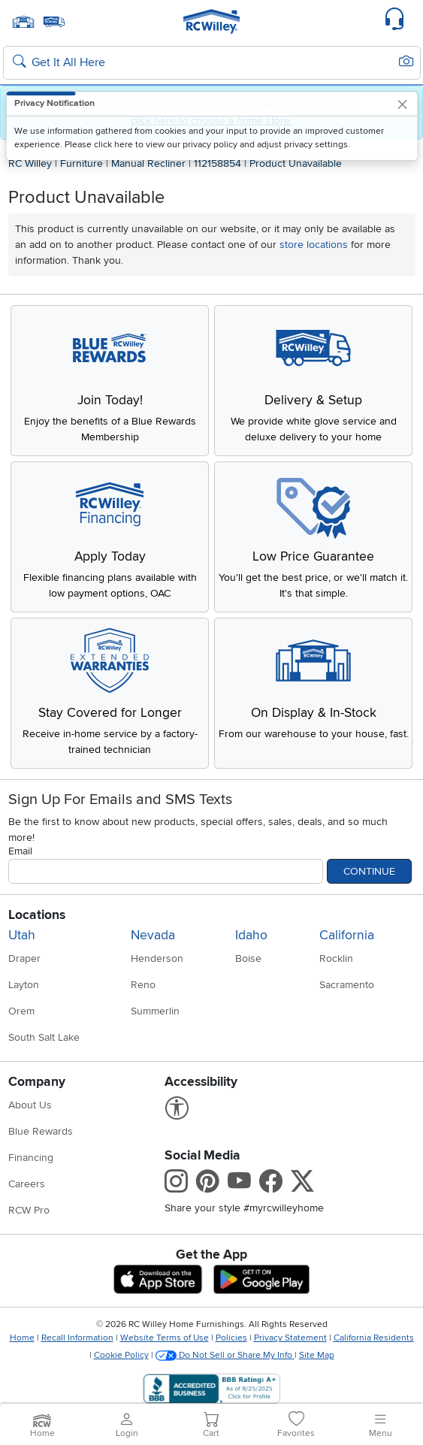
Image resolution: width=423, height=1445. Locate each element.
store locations (313, 244)
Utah (21, 935)
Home (22, 1338)
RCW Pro (29, 1210)
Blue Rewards (40, 1131)
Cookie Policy (121, 1355)
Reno (143, 984)
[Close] (402, 104)
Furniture (81, 163)
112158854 (217, 163)
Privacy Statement (290, 1338)
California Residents (374, 1338)
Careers (26, 1183)
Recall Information (77, 1338)
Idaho (251, 935)
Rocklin (336, 958)
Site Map (316, 1355)
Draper (24, 958)
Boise (248, 958)
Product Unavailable (295, 163)
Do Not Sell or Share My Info (225, 1355)
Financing (30, 1157)
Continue (369, 871)
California (346, 935)
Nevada (153, 935)
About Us (30, 1105)
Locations (36, 915)
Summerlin (155, 1011)
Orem (21, 1011)
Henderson (157, 958)
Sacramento (346, 984)
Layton (23, 984)
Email (20, 851)
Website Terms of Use (164, 1338)
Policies (231, 1338)
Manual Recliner (148, 163)
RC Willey (30, 163)
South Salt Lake (44, 1037)
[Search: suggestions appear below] (212, 63)
